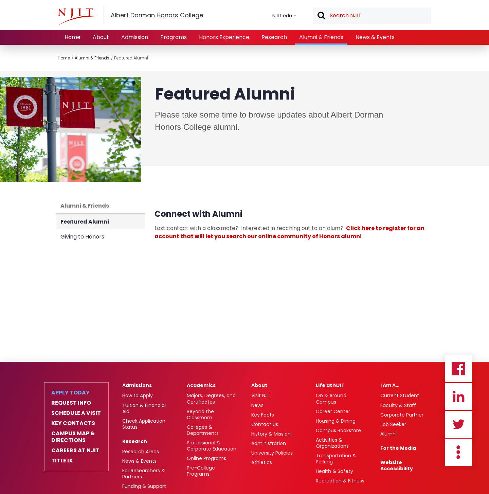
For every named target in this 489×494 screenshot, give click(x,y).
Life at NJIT (330, 385)
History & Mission (271, 434)
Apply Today (70, 392)
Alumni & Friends (321, 37)
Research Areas (140, 451)
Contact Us (264, 424)
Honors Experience (224, 37)
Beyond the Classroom (200, 414)
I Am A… (389, 385)
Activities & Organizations (332, 443)
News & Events (375, 37)
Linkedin (458, 396)
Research (274, 37)
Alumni (388, 434)
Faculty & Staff (398, 405)
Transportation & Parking (336, 459)
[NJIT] (77, 16)
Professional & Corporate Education (211, 446)
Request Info (71, 403)
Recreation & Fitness (340, 481)
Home (72, 37)
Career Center (333, 411)
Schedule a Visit (76, 413)
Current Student (399, 395)
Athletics (261, 462)
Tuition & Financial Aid (144, 408)
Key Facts (262, 415)
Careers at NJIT (75, 450)
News (257, 405)
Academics (201, 385)
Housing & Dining (336, 421)
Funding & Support (144, 486)
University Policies (272, 453)
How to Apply (137, 395)
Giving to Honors (82, 237)
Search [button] (321, 16)
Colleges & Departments (203, 430)
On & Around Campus (331, 398)
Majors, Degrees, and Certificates (211, 398)
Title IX (62, 460)
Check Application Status (143, 424)
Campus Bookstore (338, 430)
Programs (173, 37)
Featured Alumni (131, 58)
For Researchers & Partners (143, 473)
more (458, 452)
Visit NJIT (261, 395)
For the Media (398, 448)
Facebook (458, 368)
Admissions (137, 385)
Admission (134, 37)
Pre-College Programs (201, 471)
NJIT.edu (282, 15)
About (101, 37)
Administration (268, 443)
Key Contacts (73, 423)
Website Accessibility (396, 465)
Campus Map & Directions (73, 437)
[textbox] (372, 15)
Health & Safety (334, 471)
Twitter (458, 424)
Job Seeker (393, 424)
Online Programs (206, 458)
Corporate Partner (401, 415)
